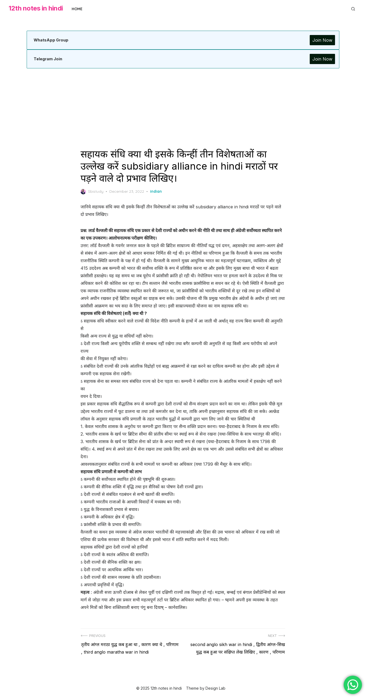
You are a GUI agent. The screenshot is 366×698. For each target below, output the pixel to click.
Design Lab (215, 686)
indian (156, 191)
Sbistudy (92, 191)
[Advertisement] (183, 108)
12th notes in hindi (36, 8)
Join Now (322, 40)
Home (77, 8)
